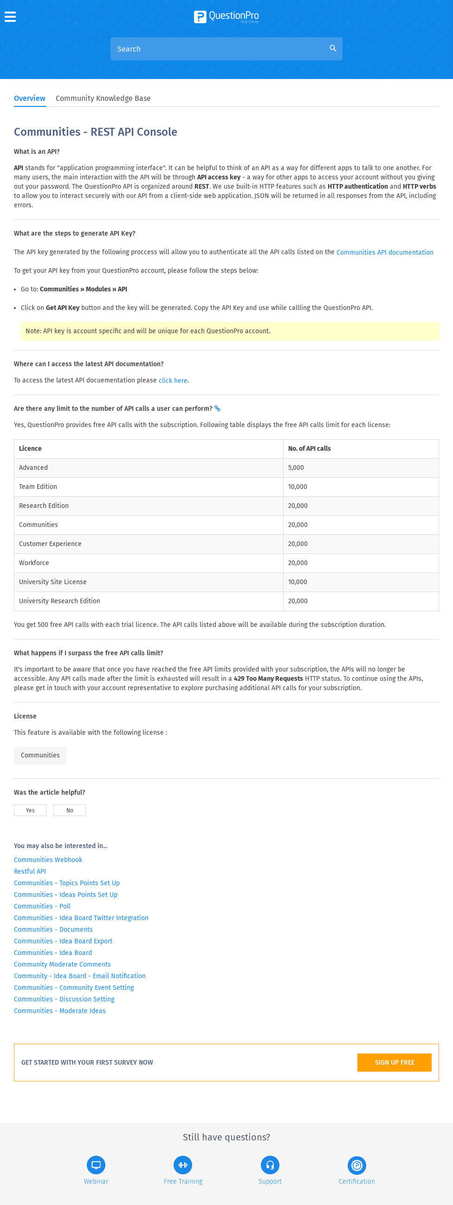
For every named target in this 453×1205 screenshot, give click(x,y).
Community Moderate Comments (62, 964)
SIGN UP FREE (394, 1063)
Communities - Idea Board (53, 953)
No (69, 810)
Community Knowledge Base (103, 98)
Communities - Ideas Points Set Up (65, 895)
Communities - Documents (53, 930)
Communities (40, 755)
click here (173, 381)
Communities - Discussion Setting (64, 999)
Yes (30, 810)
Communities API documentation (385, 253)
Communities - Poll (42, 906)
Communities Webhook (48, 860)
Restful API (30, 872)
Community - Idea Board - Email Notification (80, 976)
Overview (29, 98)
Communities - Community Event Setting (74, 988)
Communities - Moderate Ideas (60, 1011)
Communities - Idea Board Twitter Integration (81, 918)
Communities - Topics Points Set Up (67, 883)
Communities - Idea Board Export (63, 941)
